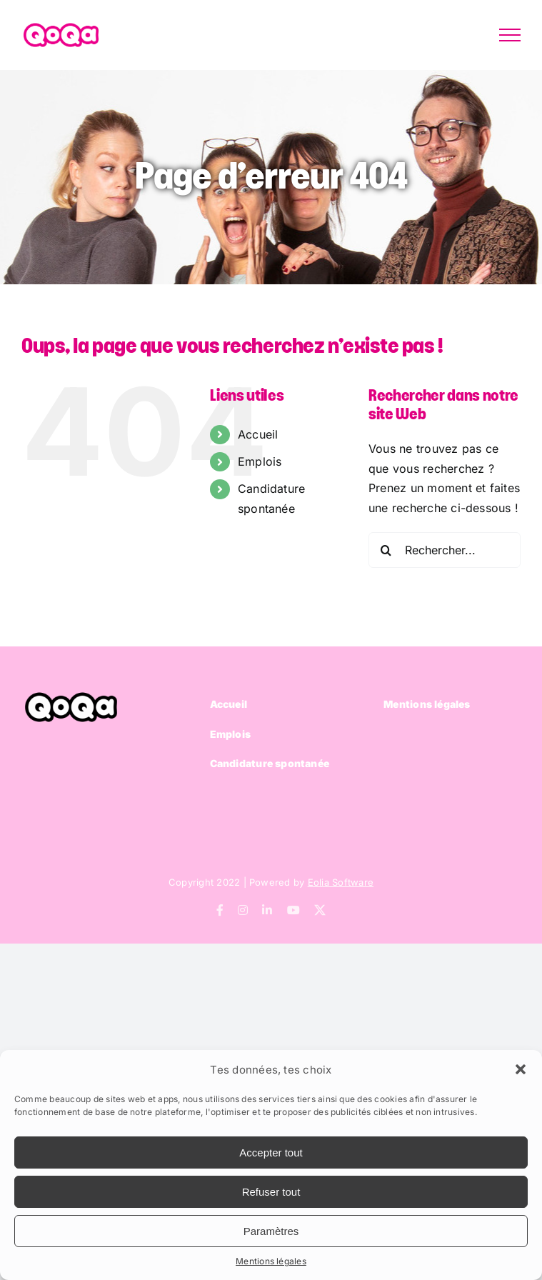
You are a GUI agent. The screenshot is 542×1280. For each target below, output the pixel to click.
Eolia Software (340, 882)
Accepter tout (270, 1152)
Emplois (260, 461)
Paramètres (271, 1231)
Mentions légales (271, 1261)
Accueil (258, 434)
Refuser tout (271, 1192)
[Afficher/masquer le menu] (510, 35)
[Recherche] (386, 550)
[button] (520, 1069)
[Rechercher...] (444, 550)
